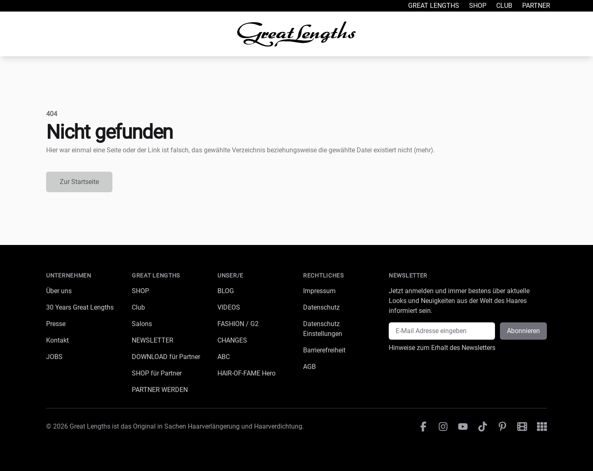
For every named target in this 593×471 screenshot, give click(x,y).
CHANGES (232, 340)
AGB (309, 367)
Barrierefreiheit (324, 350)
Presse (55, 324)
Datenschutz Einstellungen (322, 329)
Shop (477, 5)
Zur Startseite (79, 182)
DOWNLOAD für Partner (166, 357)
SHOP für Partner (157, 373)
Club (504, 5)
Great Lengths (433, 5)
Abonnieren (523, 331)
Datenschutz (321, 307)
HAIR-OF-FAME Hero (246, 373)
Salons (142, 324)
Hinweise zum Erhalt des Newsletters (442, 348)
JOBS (54, 357)
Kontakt (57, 340)
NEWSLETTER (152, 340)
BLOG (225, 291)
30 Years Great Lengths (80, 307)
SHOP (140, 291)
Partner (536, 5)
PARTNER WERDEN (160, 390)
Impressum (319, 291)
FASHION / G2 (238, 324)
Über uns (59, 291)
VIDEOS (228, 307)
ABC (223, 357)
